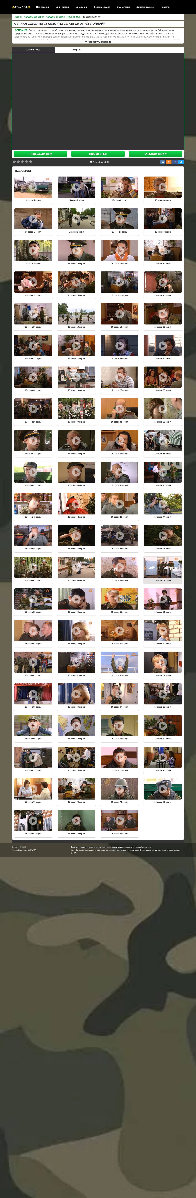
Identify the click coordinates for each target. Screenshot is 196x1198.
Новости (165, 7)
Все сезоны (42, 7)
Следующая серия (155, 154)
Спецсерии (82, 7)
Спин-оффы (62, 7)
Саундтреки (123, 7)
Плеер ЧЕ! (76, 50)
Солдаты (15, 847)
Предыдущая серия (40, 154)
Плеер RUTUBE (33, 50)
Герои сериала (102, 7)
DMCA (73, 853)
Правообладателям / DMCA (24, 850)
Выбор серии (98, 154)
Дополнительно (145, 7)
